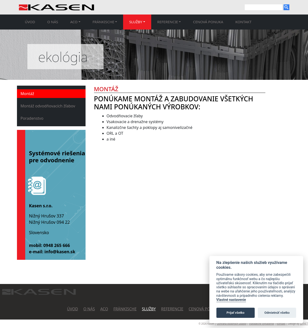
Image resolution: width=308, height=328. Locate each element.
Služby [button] (135, 21)
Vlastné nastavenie (231, 300)
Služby (149, 309)
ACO (104, 309)
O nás (52, 21)
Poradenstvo (32, 118)
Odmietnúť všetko (277, 312)
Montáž (27, 93)
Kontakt (243, 21)
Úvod (30, 21)
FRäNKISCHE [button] (103, 21)
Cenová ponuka (208, 21)
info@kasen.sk (59, 251)
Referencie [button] (167, 21)
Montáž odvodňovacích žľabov (48, 106)
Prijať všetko (236, 312)
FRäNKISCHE (125, 309)
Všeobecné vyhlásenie (261, 323)
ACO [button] (74, 21)
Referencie (172, 309)
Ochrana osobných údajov (231, 323)
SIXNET (304, 323)
